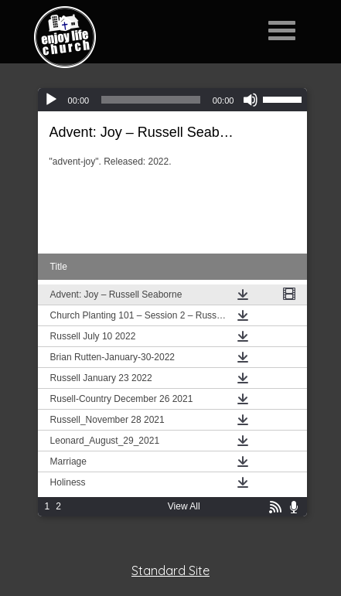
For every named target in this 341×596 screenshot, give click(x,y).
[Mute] (250, 99)
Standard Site (170, 570)
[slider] (150, 100)
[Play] (51, 99)
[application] (173, 99)
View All (184, 506)
